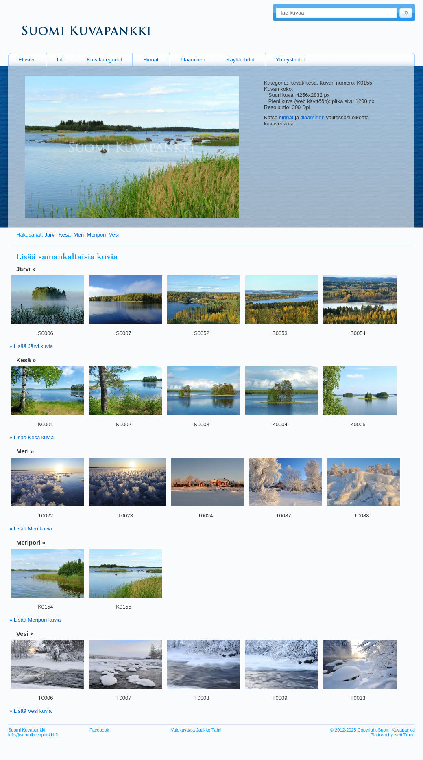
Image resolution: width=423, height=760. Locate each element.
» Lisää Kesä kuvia (31, 437)
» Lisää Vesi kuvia (30, 711)
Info (61, 60)
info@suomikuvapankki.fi (33, 734)
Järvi (49, 235)
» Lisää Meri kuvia (30, 529)
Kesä (65, 235)
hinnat (286, 117)
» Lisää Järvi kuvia (31, 346)
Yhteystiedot (290, 60)
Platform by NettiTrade (392, 734)
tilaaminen (313, 117)
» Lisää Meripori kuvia (35, 620)
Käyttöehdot (241, 60)
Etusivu (27, 60)
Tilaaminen (192, 60)
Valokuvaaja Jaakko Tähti (196, 729)
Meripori (96, 235)
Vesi (114, 235)
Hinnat (151, 60)
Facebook (99, 729)
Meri (79, 235)
